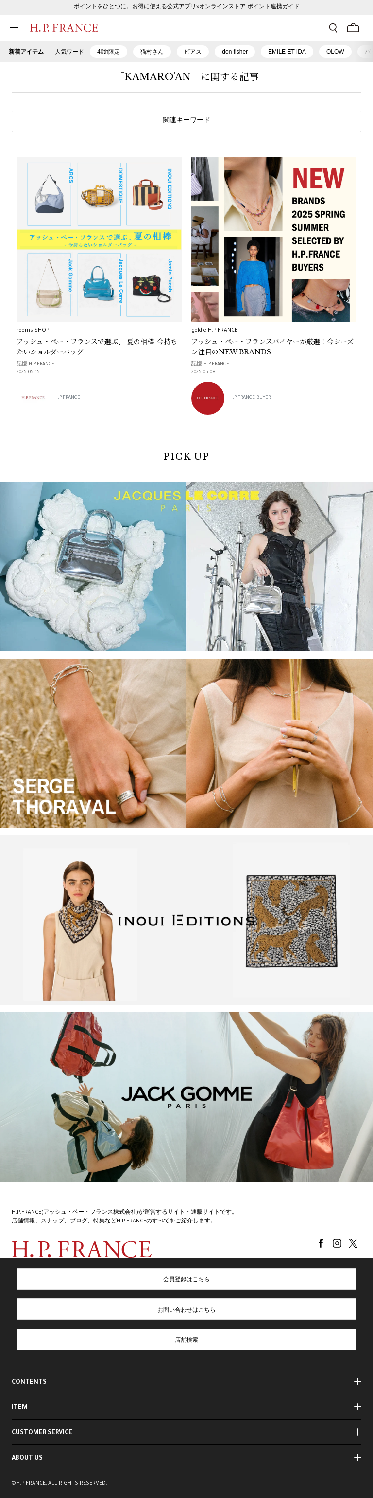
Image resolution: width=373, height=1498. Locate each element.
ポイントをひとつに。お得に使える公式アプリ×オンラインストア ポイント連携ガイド (187, 7)
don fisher (235, 51)
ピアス (193, 51)
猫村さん (152, 51)
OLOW (335, 51)
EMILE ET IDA (287, 51)
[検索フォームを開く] (333, 28)
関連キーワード (186, 121)
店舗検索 (186, 1341)
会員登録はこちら (186, 1280)
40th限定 (108, 51)
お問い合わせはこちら (186, 1310)
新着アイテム (26, 51)
